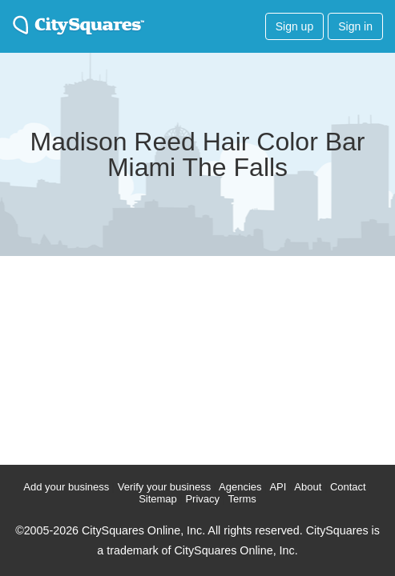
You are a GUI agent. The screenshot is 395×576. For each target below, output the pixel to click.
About (307, 487)
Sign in (355, 26)
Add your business (66, 487)
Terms (242, 499)
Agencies (240, 487)
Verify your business (164, 487)
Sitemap (158, 499)
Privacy (202, 499)
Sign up (294, 26)
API (277, 487)
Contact (348, 487)
